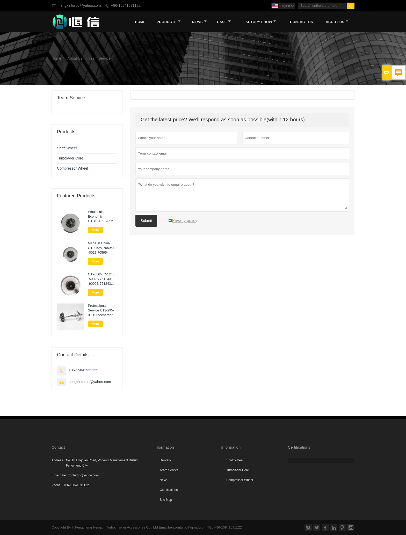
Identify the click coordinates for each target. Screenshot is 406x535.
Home (140, 21)
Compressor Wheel (72, 168)
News (199, 21)
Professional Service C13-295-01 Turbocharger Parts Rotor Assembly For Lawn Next (101, 310)
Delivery (165, 460)
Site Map (166, 499)
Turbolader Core (70, 158)
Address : (58, 460)
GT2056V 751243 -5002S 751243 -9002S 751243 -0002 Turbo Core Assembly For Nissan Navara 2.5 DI (102, 279)
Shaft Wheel (67, 148)
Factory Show (259, 21)
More (95, 230)
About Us (337, 21)
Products (168, 21)
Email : (56, 475)
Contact (58, 447)
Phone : (57, 485)
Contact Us (301, 21)
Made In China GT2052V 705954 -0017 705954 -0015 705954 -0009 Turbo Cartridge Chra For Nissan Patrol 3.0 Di (102, 248)
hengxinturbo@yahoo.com (80, 5)
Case (224, 21)
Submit (146, 221)
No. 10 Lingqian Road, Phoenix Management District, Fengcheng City (102, 463)
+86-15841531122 (126, 5)
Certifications (169, 490)
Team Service (169, 470)
